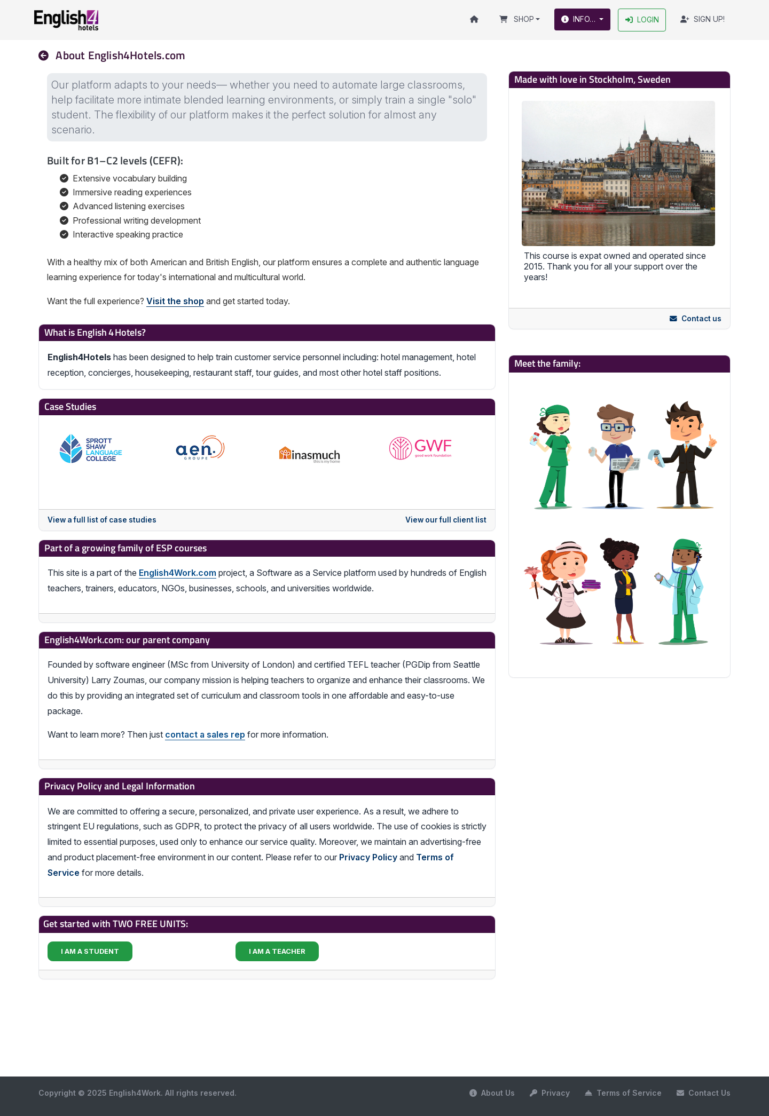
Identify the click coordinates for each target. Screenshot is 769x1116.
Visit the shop (175, 301)
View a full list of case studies (102, 520)
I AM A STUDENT (90, 951)
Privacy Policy (368, 857)
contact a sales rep (205, 735)
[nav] (47, 55)
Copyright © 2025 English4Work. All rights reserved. (137, 1092)
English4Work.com (177, 572)
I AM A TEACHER (277, 951)
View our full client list (445, 520)
